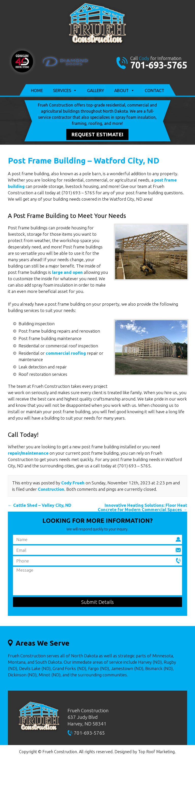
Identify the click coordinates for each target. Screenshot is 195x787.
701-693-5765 (158, 65)
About (124, 90)
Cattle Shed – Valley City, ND (39, 505)
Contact (154, 90)
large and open (67, 272)
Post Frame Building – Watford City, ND (83, 160)
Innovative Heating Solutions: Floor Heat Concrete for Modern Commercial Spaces (142, 507)
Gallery (95, 90)
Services (65, 90)
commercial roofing (66, 353)
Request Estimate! (97, 134)
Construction (51, 489)
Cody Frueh (73, 482)
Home (37, 90)
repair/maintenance (28, 453)
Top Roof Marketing (156, 751)
